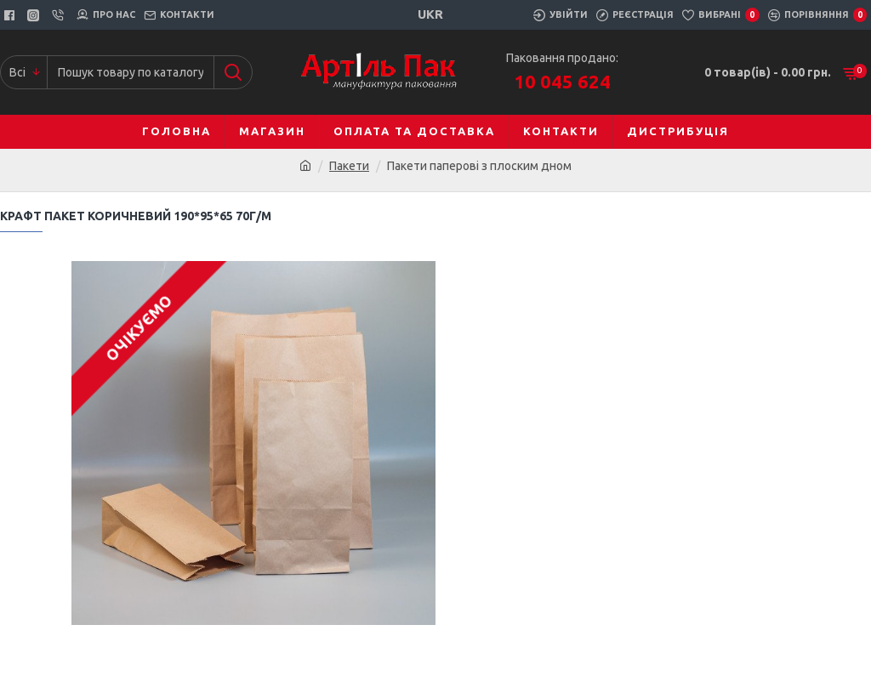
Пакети (349, 166)
